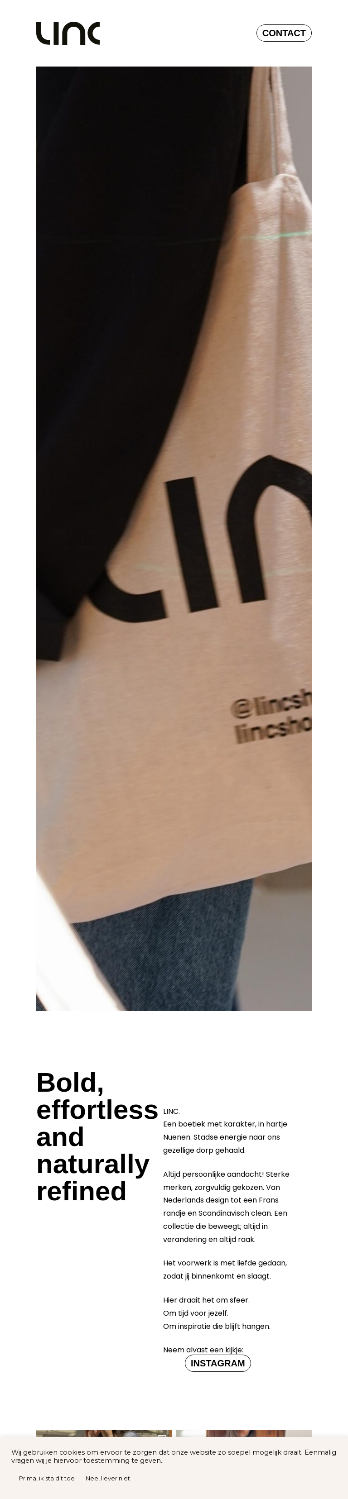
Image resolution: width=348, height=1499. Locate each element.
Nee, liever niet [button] (108, 1478)
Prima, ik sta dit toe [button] (47, 1478)
